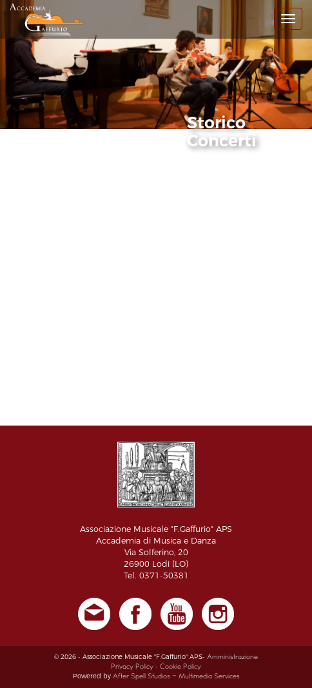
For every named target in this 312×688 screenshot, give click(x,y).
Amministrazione (232, 657)
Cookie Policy (180, 667)
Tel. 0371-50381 (156, 575)
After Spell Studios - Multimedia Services (176, 677)
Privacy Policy (132, 667)
